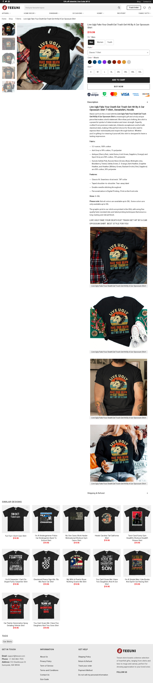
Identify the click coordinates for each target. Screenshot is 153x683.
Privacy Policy (45, 661)
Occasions (78, 13)
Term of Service (46, 666)
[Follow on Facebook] (3, 2)
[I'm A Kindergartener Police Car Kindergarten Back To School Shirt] (46, 519)
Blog (138, 2)
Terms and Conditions (49, 670)
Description (92, 102)
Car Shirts (7, 641)
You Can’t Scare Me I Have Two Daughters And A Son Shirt (107, 581)
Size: (90, 67)
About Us (44, 657)
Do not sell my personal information (93, 675)
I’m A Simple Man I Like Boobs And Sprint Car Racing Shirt (137, 580)
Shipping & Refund (95, 493)
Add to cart (118, 80)
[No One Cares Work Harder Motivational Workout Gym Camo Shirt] (76, 519)
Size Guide (44, 679)
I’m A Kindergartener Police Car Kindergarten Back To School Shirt (46, 538)
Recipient (121, 13)
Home (4, 19)
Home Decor (30, 13)
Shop (11, 19)
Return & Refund (85, 661)
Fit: (92, 37)
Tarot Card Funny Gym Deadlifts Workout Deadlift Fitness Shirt (137, 538)
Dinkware (54, 13)
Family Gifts (145, 13)
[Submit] (119, 8)
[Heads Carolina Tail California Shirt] (107, 519)
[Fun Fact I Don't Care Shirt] (16, 519)
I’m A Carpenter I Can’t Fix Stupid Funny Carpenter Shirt (15, 580)
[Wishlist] (144, 8)
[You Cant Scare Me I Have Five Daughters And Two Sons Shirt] (46, 606)
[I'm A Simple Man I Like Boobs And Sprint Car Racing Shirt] (137, 563)
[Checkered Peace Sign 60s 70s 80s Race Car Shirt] (46, 563)
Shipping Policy (84, 657)
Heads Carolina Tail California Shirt (107, 537)
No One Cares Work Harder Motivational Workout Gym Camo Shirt (76, 538)
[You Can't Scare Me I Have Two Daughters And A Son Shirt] (107, 563)
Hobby (100, 13)
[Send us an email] (9, 2)
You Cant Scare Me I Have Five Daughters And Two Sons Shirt (46, 624)
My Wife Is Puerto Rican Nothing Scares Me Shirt (76, 580)
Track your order (85, 666)
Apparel (6, 13)
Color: (93, 57)
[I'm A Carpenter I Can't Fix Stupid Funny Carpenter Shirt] (16, 563)
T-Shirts (18, 19)
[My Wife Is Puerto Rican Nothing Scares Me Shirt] (76, 563)
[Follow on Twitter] (6, 2)
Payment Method (85, 670)
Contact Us (147, 2)
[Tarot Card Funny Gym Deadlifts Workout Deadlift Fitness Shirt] (137, 519)
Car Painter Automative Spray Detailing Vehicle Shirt (16, 624)
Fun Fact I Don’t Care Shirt (15, 536)
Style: (90, 47)
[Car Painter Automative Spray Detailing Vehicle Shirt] (16, 606)
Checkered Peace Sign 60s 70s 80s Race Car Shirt (46, 580)
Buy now (118, 86)
